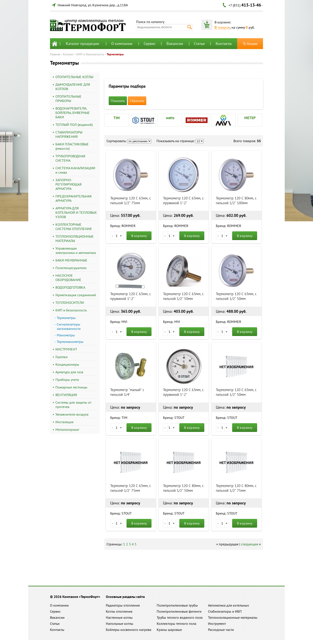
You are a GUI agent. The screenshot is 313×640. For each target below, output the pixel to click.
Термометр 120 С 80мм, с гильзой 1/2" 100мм (236, 200)
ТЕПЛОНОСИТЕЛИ (69, 302)
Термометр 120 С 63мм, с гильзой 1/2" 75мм (130, 200)
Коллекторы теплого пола (176, 623)
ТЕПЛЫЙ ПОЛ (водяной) (74, 124)
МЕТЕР (250, 117)
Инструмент (217, 623)
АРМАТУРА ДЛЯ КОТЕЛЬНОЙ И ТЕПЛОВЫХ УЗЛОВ (76, 212)
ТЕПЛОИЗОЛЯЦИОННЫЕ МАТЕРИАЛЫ (74, 238)
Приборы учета (67, 379)
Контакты (224, 43)
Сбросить (137, 101)
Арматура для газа (69, 372)
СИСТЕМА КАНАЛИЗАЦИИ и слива (75, 170)
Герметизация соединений (75, 295)
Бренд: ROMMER (123, 226)
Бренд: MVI (118, 321)
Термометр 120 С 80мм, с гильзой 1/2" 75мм (236, 488)
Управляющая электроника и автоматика (75, 250)
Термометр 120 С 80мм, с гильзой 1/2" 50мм (183, 488)
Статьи (199, 43)
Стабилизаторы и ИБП (225, 611)
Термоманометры (70, 341)
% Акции (250, 43)
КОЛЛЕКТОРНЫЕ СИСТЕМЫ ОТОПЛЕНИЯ (73, 226)
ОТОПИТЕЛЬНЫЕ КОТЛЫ (74, 77)
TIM (116, 117)
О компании (121, 43)
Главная (55, 54)
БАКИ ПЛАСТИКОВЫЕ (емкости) (72, 146)
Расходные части (221, 629)
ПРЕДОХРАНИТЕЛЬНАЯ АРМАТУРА (73, 198)
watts (170, 117)
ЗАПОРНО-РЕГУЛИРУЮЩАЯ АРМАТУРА (68, 184)
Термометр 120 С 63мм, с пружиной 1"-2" (183, 200)
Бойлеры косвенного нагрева (128, 629)
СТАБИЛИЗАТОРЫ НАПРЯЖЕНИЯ (68, 134)
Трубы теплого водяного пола (180, 617)
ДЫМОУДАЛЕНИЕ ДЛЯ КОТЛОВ (72, 86)
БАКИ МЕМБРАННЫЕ (71, 260)
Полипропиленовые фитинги (179, 611)
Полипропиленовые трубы (177, 605)
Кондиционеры (67, 364)
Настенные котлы (119, 617)
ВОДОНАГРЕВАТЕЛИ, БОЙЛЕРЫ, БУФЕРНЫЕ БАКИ (72, 112)
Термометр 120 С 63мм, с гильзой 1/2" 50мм (183, 296)
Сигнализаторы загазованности (69, 326)
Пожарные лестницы (71, 387)
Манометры (66, 335)
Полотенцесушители (71, 268)
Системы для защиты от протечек (73, 404)
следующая (249, 544)
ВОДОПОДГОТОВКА (70, 287)
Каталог (68, 54)
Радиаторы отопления (123, 605)
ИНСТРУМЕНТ (66, 349)
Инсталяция (64, 422)
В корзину (139, 236)
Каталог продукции (82, 43)
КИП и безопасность (90, 54)
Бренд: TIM (118, 417)
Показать (118, 101)
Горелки (61, 357)
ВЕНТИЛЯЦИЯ (66, 395)
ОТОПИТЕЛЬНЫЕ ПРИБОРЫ (68, 98)
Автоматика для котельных (228, 605)
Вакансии (174, 43)
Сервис (150, 43)
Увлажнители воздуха (71, 414)
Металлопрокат (67, 429)
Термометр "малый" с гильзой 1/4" (127, 392)
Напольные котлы (119, 623)
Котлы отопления (119, 611)
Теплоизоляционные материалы (232, 617)
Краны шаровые (169, 629)
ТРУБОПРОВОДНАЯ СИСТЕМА (70, 158)
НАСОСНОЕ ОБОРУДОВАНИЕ (68, 277)
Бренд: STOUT (174, 417)
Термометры (115, 54)
